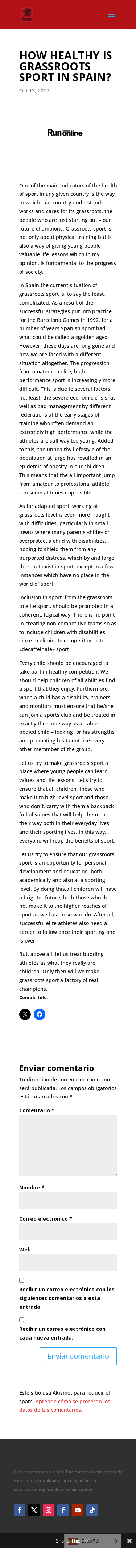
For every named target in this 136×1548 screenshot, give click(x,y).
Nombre (32, 1187)
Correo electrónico (45, 1218)
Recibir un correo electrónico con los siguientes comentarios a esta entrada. (67, 1298)
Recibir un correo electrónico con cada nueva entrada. (62, 1333)
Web (25, 1249)
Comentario (36, 1110)
